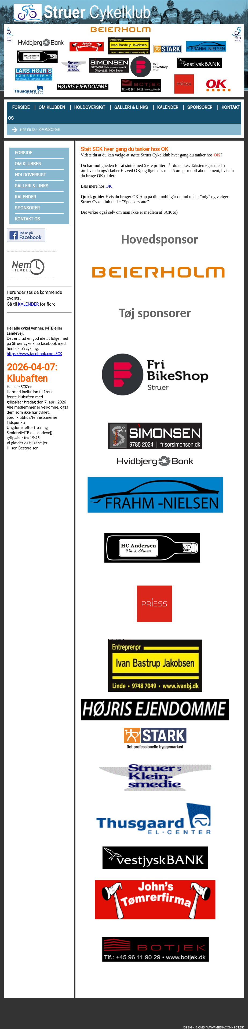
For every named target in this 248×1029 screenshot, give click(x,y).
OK (109, 186)
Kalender (167, 107)
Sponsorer (199, 107)
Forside (21, 107)
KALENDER (28, 304)
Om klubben (52, 107)
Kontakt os (27, 218)
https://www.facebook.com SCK (34, 353)
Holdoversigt (89, 107)
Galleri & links (131, 107)
